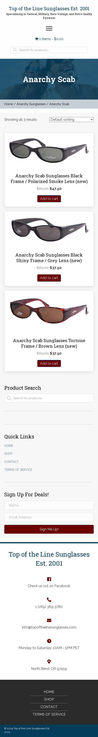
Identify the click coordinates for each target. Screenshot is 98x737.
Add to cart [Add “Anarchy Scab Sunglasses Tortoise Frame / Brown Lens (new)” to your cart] (49, 363)
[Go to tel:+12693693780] (49, 603)
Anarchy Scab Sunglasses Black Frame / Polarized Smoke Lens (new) (49, 178)
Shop (8, 453)
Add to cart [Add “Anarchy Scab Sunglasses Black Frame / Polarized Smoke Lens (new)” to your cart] (49, 199)
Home (8, 104)
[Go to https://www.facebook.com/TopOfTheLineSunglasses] (49, 582)
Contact (11, 462)
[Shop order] (72, 119)
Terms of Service (18, 469)
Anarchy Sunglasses (31, 104)
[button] (49, 28)
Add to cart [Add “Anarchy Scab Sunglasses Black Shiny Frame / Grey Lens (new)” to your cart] (49, 278)
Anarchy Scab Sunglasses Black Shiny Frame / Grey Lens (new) (49, 257)
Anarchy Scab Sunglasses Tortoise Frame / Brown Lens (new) (49, 343)
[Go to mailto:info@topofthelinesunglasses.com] (49, 624)
